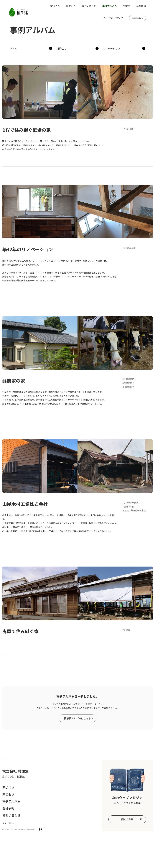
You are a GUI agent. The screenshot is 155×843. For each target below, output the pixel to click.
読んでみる (127, 819)
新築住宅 (61, 48)
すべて (13, 48)
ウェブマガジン (111, 18)
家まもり (71, 6)
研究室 (126, 6)
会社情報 (141, 6)
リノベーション (111, 48)
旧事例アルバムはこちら (77, 718)
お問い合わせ (11, 815)
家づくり (55, 6)
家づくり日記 (89, 6)
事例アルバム (109, 6)
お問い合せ (137, 18)
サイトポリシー (9, 822)
